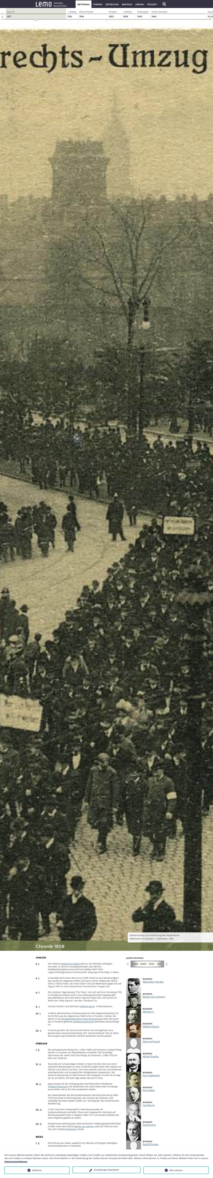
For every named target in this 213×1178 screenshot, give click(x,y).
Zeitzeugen (112, 4)
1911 (159, 964)
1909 (143, 964)
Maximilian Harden (70, 963)
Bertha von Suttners (84, 1126)
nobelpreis (71, 1129)
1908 (135, 964)
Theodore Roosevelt (57, 1086)
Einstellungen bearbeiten (106, 1169)
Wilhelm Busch (87, 1006)
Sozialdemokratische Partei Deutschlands (81, 1018)
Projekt (152, 4)
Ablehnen (37, 1170)
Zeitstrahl (83, 4)
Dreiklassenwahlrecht (83, 1021)
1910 (151, 964)
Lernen (139, 4)
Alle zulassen (176, 1170)
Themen (97, 4)
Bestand (127, 4)
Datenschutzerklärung (15, 1161)
